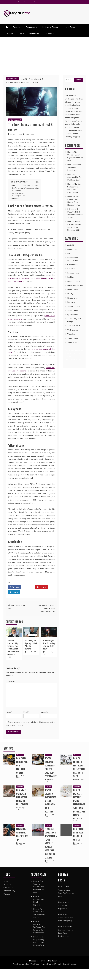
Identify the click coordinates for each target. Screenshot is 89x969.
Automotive (72, 249)
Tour (22, 33)
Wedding (50, 33)
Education (71, 268)
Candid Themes (69, 964)
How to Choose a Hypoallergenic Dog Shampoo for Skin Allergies (51, 801)
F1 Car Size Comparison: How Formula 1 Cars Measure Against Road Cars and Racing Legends (51, 843)
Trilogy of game (20, 196)
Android (70, 245)
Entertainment (15, 120)
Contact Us (21, 2)
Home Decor (70, 27)
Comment (10, 681)
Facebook (15, 587)
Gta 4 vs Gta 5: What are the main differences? (46, 608)
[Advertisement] (44, 54)
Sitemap (41, 2)
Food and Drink (73, 281)
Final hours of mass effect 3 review (24, 185)
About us (13, 2)
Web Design (72, 330)
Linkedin (14, 592)
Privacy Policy (32, 2)
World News (34, 33)
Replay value (19, 193)
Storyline (18, 191)
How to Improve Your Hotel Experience (74, 167)
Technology (30, 27)
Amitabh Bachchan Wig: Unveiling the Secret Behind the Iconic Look (13, 646)
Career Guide (72, 264)
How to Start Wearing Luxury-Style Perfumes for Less (38, 886)
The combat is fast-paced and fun (27, 188)
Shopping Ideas (73, 306)
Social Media (72, 310)
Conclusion (15, 198)
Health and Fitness (50, 27)
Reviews (9, 33)
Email (26, 712)
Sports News (72, 314)
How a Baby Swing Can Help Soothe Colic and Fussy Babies (22, 797)
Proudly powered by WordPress (26, 964)
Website (44, 712)
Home (5, 2)
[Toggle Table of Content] (36, 182)
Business (16, 27)
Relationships (72, 298)
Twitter (28, 587)
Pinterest (41, 587)
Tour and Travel (73, 326)
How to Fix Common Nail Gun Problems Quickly (74, 177)
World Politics (73, 342)
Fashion (70, 277)
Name (9, 712)
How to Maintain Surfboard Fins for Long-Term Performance (39, 927)
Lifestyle (71, 294)
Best (69, 253)
